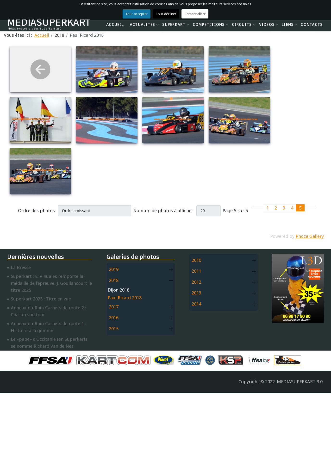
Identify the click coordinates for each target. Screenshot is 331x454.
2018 (114, 280)
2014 (196, 304)
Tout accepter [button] (136, 14)
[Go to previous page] (261, 208)
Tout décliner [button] (166, 14)
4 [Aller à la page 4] (292, 208)
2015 (114, 328)
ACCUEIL (115, 24)
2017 (114, 307)
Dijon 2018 (118, 290)
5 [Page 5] (300, 208)
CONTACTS (312, 24)
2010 (196, 260)
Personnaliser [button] (195, 14)
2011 (196, 271)
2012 (196, 282)
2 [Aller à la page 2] (276, 208)
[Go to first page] (255, 208)
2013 (196, 293)
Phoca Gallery (310, 236)
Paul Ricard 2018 (125, 297)
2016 (114, 317)
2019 (114, 269)
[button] (171, 269)
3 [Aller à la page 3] (284, 208)
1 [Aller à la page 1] (267, 208)
